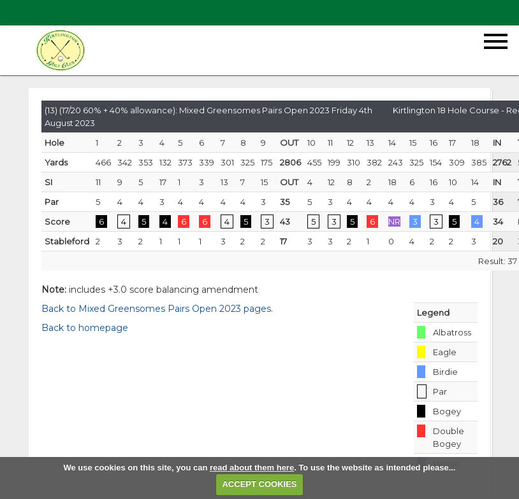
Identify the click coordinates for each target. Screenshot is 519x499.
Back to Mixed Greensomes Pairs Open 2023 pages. (157, 308)
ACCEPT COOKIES (259, 484)
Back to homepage (84, 328)
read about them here (252, 467)
